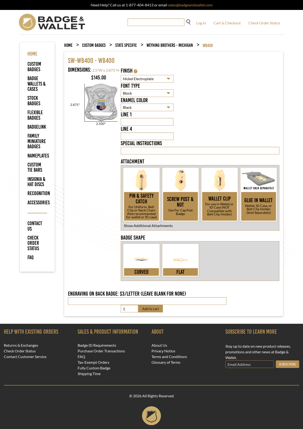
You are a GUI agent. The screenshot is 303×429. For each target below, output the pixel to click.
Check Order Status (264, 23)
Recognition (38, 193)
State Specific (126, 45)
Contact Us (34, 226)
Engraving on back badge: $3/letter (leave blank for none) (127, 293)
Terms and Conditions (169, 357)
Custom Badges (34, 66)
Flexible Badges (35, 115)
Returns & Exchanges (21, 345)
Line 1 (126, 114)
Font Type (130, 86)
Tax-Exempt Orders (93, 362)
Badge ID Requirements (97, 345)
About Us (159, 345)
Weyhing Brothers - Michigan (170, 45)
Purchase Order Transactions (101, 351)
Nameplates (38, 156)
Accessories (38, 202)
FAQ (30, 257)
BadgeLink (36, 127)
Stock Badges (33, 100)
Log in (201, 23)
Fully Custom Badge (94, 368)
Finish (129, 70)
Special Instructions (141, 143)
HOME (32, 54)
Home (68, 45)
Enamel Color (134, 100)
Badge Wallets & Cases (36, 83)
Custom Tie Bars (34, 167)
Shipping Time (89, 374)
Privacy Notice (163, 351)
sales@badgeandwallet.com (190, 5)
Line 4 (126, 129)
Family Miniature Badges (36, 141)
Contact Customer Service (25, 357)
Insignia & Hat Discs (36, 182)
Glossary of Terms (166, 362)
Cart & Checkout (227, 23)
